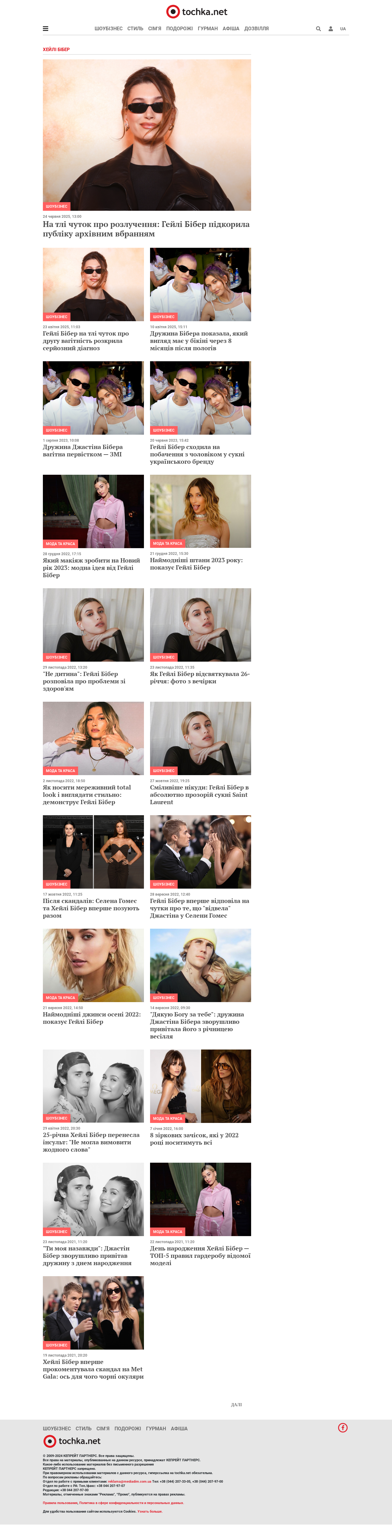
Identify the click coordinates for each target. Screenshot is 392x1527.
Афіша (231, 29)
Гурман (208, 29)
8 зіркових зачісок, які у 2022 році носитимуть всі (194, 1138)
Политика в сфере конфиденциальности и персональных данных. (131, 1503)
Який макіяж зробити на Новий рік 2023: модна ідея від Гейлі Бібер (91, 567)
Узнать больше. (150, 1512)
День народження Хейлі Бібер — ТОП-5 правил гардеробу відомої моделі (200, 1255)
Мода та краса (60, 544)
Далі (236, 1405)
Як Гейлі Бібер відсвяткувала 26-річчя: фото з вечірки (200, 677)
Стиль (135, 29)
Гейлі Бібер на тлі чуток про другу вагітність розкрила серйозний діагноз (86, 340)
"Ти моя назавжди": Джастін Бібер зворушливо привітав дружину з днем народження (87, 1255)
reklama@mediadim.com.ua (129, 1482)
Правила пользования (60, 1503)
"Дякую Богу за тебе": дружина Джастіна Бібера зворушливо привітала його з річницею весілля (197, 1025)
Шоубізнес (109, 29)
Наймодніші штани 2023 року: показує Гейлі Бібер (196, 563)
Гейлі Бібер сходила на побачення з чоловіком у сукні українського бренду (197, 454)
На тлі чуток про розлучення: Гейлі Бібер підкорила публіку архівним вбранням (146, 229)
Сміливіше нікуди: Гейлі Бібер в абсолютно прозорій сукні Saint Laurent (199, 794)
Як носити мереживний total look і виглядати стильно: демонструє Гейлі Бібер (87, 794)
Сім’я (154, 29)
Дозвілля (256, 29)
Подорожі (179, 29)
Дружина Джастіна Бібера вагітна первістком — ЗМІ (83, 450)
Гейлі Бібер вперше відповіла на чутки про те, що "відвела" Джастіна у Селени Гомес (199, 908)
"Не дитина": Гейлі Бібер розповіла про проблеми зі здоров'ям (84, 681)
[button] (331, 29)
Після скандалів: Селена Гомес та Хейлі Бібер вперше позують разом (91, 908)
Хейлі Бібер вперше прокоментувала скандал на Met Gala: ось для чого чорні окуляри (93, 1369)
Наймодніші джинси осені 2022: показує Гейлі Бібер (92, 1018)
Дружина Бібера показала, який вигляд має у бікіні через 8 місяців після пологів (199, 340)
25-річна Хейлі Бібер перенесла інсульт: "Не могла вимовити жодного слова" (91, 1142)
